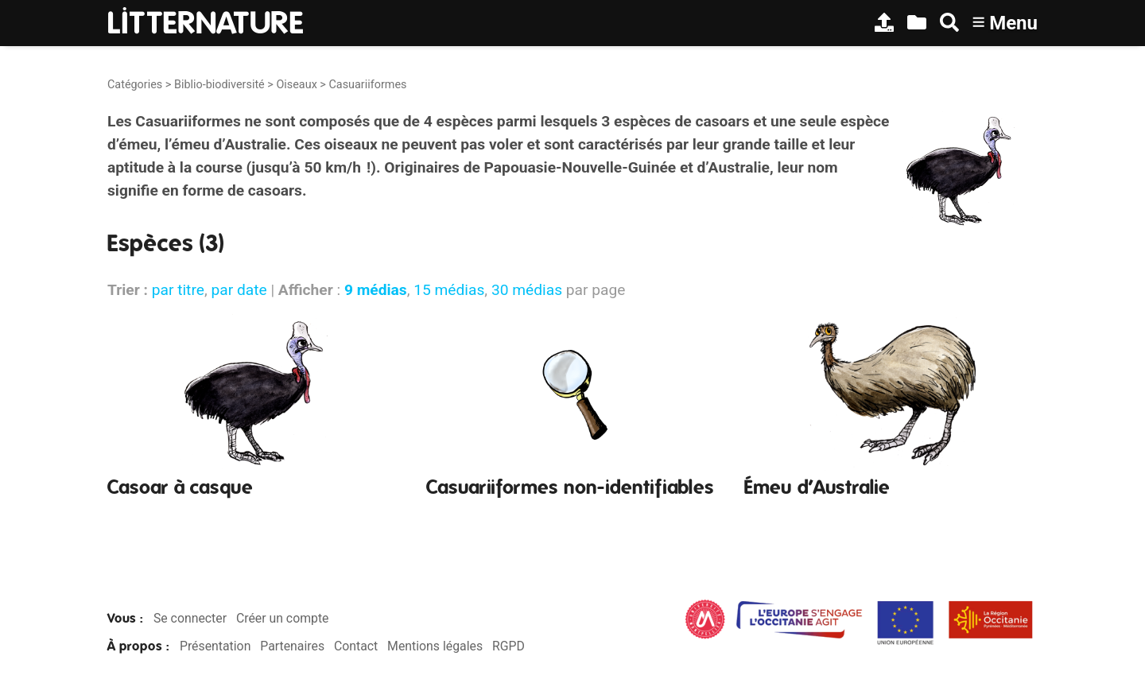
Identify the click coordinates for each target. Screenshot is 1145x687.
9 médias (375, 290)
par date (238, 290)
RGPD (508, 646)
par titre (178, 290)
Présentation (215, 646)
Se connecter (190, 618)
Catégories (134, 84)
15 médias (448, 290)
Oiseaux (296, 84)
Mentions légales (435, 646)
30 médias (526, 290)
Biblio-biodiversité (219, 84)
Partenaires (292, 646)
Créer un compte (282, 618)
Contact (356, 646)
